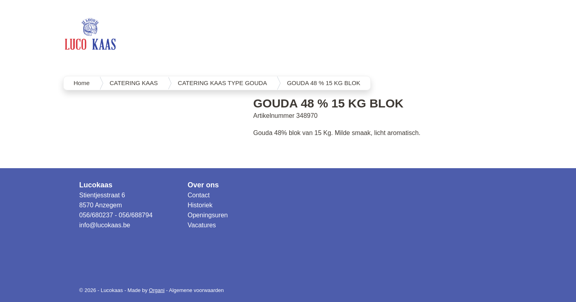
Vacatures (202, 225)
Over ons (203, 185)
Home (82, 82)
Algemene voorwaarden (196, 290)
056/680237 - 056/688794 (115, 215)
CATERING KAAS (134, 82)
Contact (199, 195)
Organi (156, 290)
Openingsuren (208, 215)
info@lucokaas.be (104, 225)
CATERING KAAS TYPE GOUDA (222, 82)
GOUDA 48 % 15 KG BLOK (323, 82)
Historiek (200, 205)
